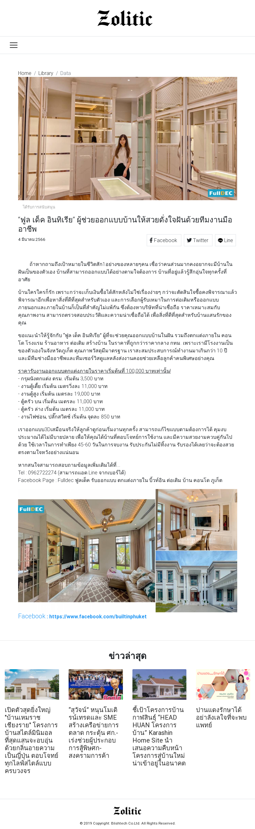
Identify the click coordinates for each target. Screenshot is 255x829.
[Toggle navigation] (13, 45)
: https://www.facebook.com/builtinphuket (82, 616)
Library (45, 73)
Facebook (164, 240)
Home (24, 73)
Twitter (198, 240)
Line (225, 240)
